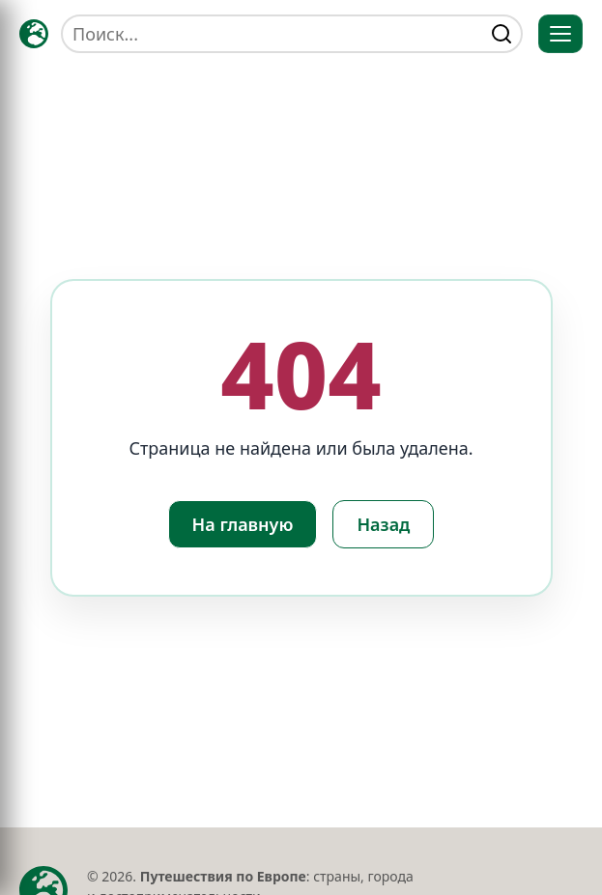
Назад (383, 524)
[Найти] (501, 33)
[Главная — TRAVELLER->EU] (33, 33)
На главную (243, 524)
